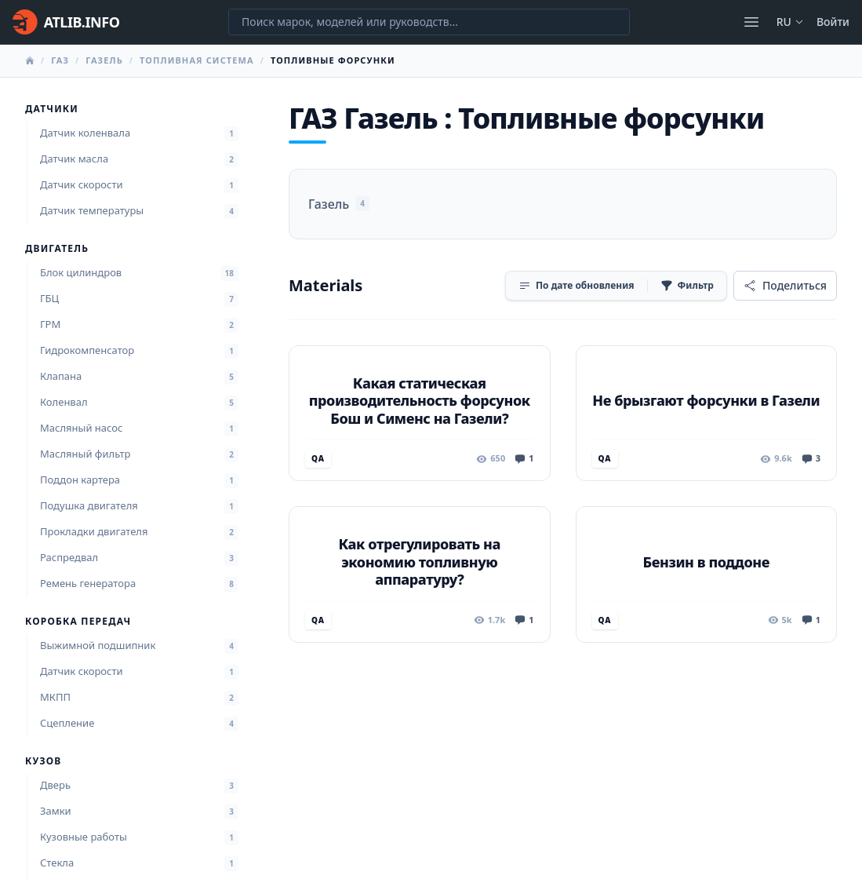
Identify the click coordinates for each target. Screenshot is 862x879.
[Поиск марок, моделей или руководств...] (429, 22)
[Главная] (66, 22)
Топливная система (197, 60)
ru (790, 21)
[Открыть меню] (751, 22)
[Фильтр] (687, 286)
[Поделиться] (785, 286)
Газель (104, 60)
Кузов (43, 761)
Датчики (51, 109)
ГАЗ (60, 60)
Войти (833, 21)
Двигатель (57, 249)
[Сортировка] (576, 286)
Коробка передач (78, 621)
